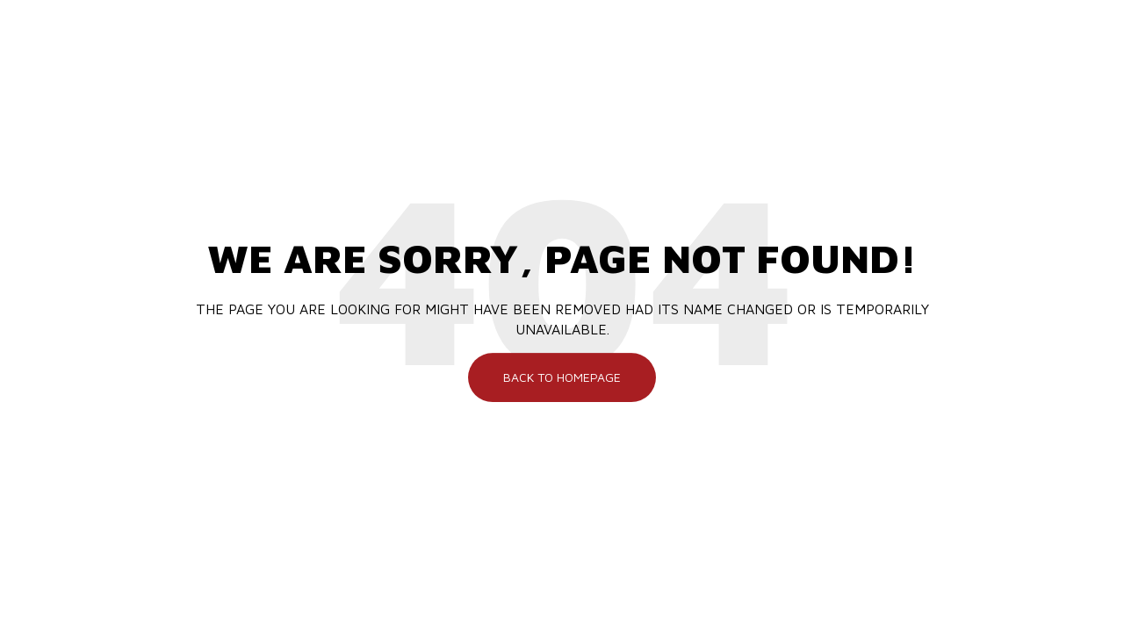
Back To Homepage (562, 377)
